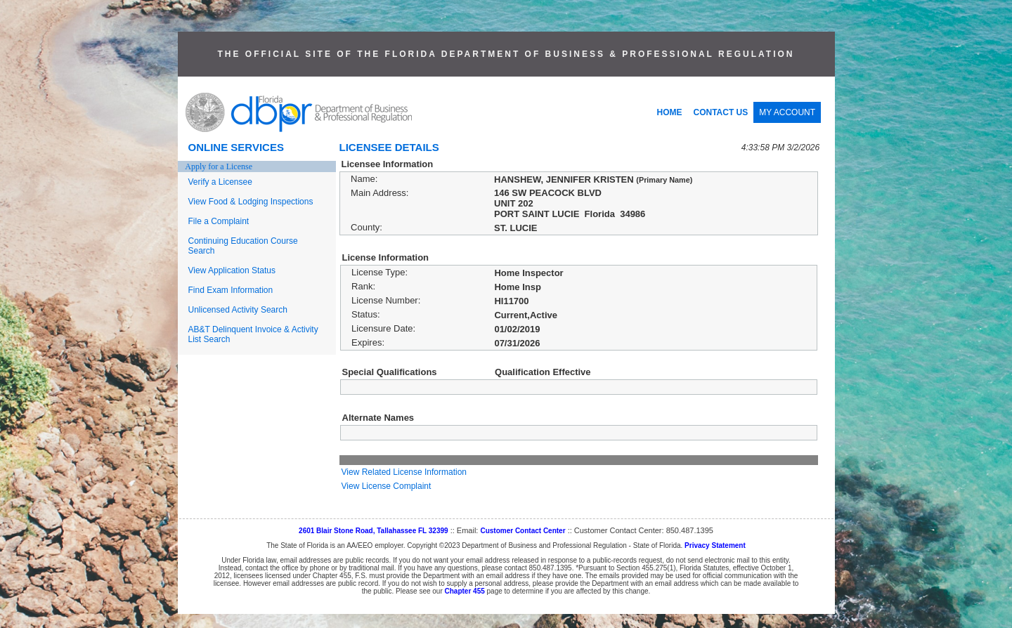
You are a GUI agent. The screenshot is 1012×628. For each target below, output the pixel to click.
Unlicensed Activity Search (237, 310)
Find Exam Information (230, 290)
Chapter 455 (465, 591)
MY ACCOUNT (787, 112)
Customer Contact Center (522, 531)
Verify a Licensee (220, 182)
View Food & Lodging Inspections (250, 202)
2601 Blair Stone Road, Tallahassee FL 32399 (373, 531)
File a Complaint (218, 221)
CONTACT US (721, 112)
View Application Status (232, 270)
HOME (669, 112)
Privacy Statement (715, 545)
